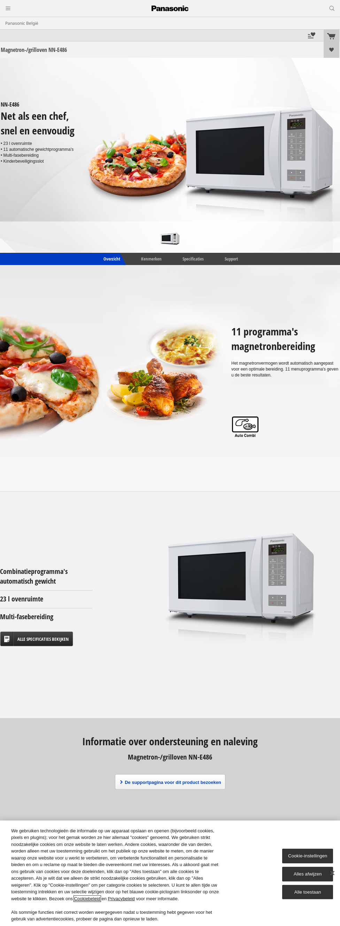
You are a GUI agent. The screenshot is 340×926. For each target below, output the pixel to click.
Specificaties (193, 259)
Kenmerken (151, 259)
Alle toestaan (307, 892)
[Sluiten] (332, 873)
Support (231, 259)
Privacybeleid (121, 898)
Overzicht (111, 259)
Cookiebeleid (87, 898)
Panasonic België (21, 23)
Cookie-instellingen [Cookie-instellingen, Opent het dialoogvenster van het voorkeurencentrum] (307, 855)
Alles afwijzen (308, 874)
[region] (170, 873)
